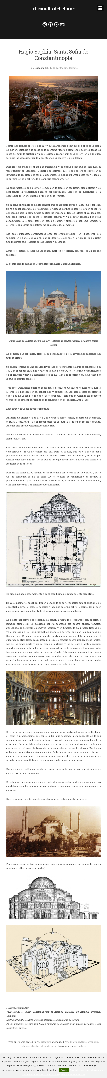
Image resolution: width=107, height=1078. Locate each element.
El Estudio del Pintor (53, 9)
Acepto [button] (64, 1070)
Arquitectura (44, 1041)
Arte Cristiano (72, 1041)
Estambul (26, 1045)
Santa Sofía (50, 1045)
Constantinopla (89, 1041)
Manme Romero (69, 67)
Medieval (37, 1045)
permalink (80, 1045)
